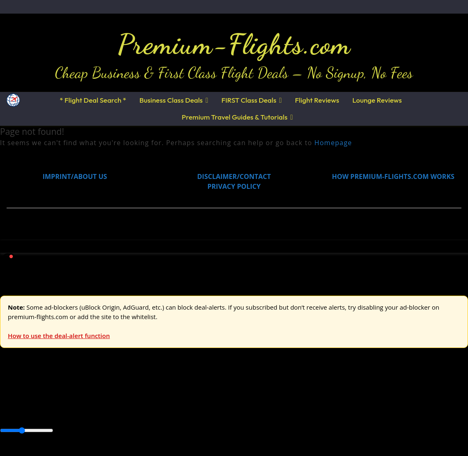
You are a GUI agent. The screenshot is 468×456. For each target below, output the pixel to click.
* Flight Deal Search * (92, 100)
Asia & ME (85, 392)
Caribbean (152, 411)
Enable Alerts (65, 451)
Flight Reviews (317, 100)
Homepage (333, 142)
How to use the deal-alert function (59, 335)
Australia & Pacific (61, 411)
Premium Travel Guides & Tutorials (234, 117)
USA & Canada (46, 392)
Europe (11, 392)
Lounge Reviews (377, 100)
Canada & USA (112, 411)
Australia (115, 392)
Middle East (262, 411)
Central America (194, 411)
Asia (25, 411)
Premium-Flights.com (234, 44)
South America (303, 411)
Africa (9, 411)
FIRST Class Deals (248, 100)
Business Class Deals (171, 100)
